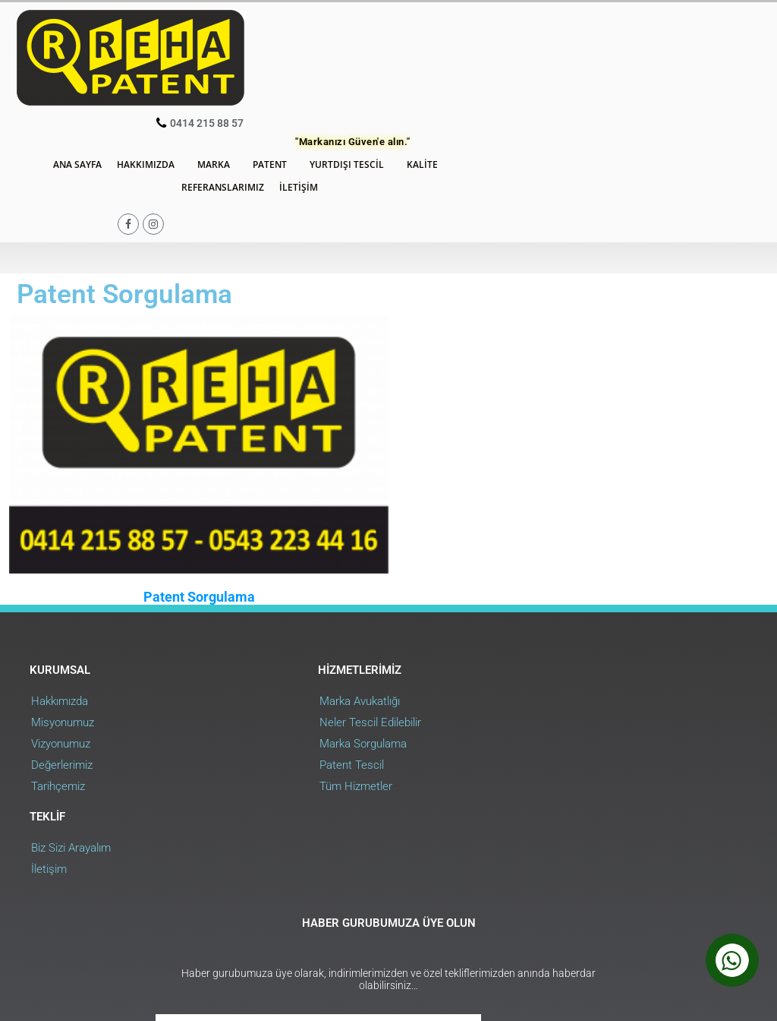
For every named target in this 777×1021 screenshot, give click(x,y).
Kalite (604, 52)
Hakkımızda (327, 52)
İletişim (476, 74)
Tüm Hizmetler (309, 647)
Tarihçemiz (59, 647)
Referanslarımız (400, 74)
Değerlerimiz (62, 626)
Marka (396, 52)
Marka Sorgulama (316, 605)
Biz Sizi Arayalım (554, 562)
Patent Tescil (305, 626)
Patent (452, 52)
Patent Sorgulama (194, 457)
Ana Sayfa (255, 52)
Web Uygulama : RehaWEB (693, 918)
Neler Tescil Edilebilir (324, 583)
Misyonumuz (63, 583)
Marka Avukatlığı (313, 562)
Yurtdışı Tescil (529, 52)
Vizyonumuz (61, 605)
